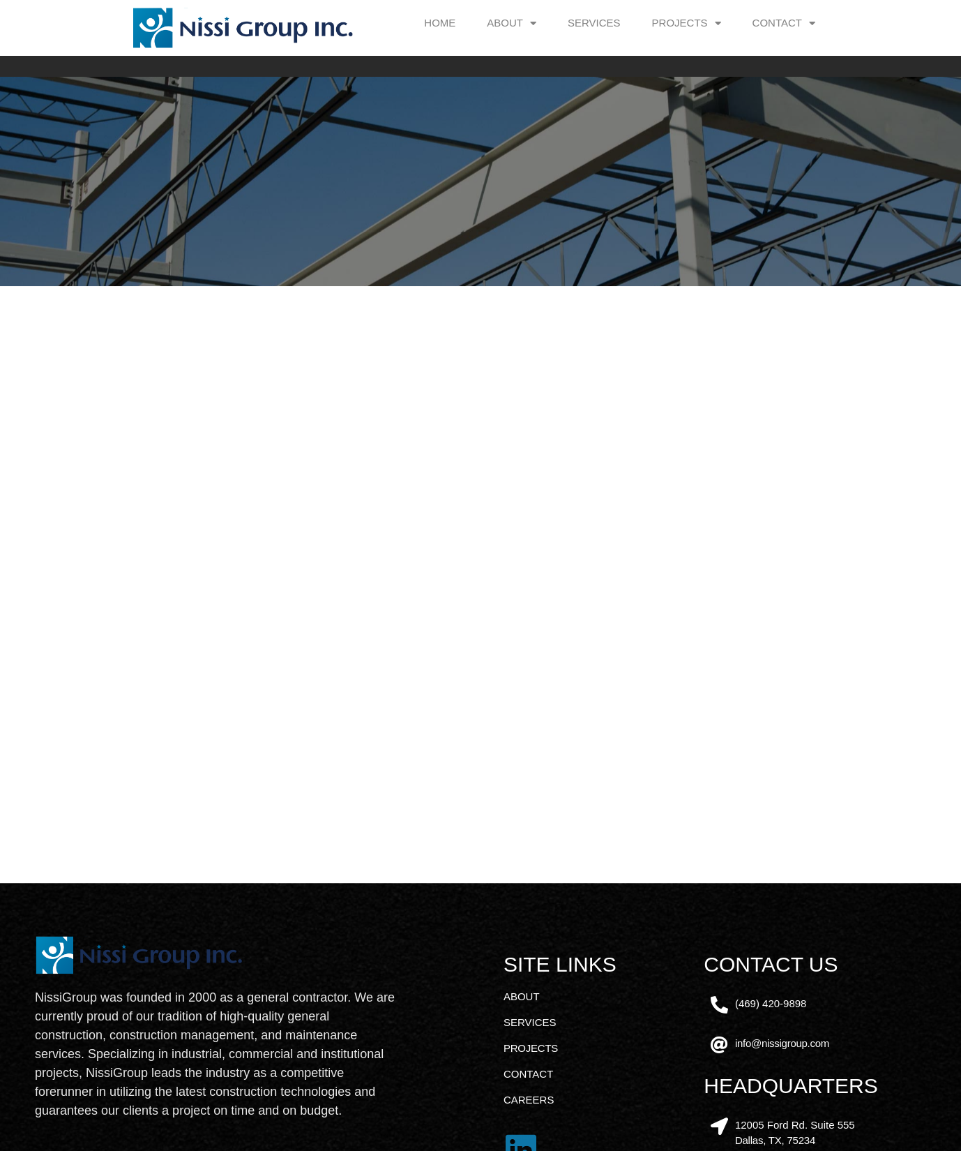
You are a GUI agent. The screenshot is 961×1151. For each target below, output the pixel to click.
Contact (783, 23)
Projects (686, 23)
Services (594, 23)
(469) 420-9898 (771, 1111)
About (511, 23)
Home (439, 23)
